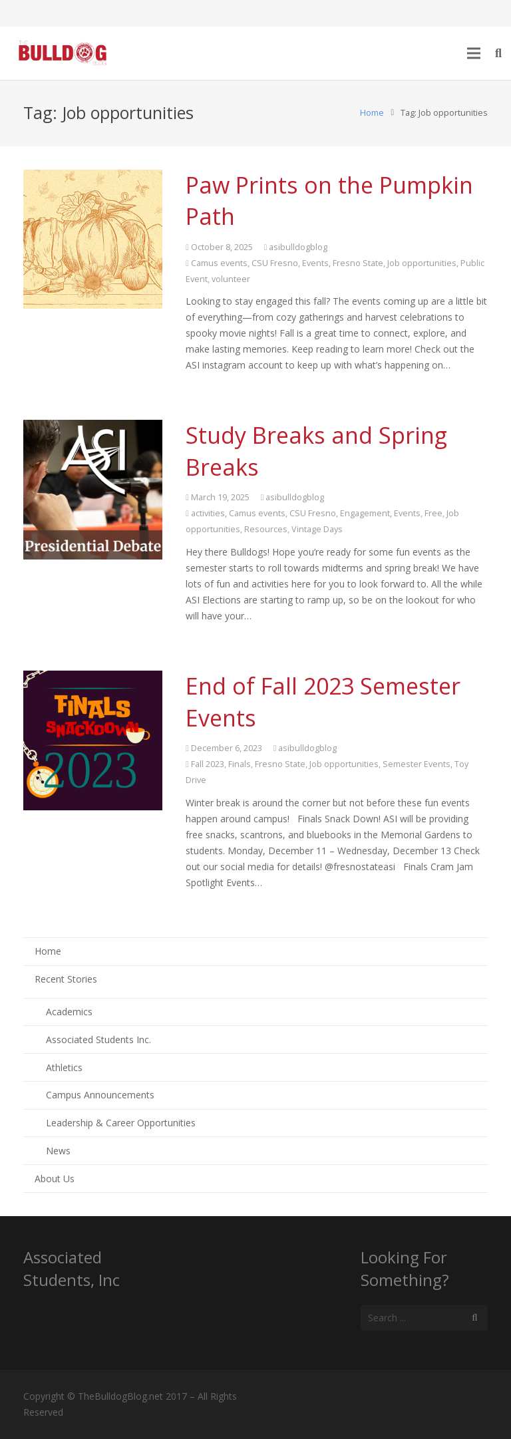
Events (315, 263)
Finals (239, 764)
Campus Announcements (100, 1094)
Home (372, 112)
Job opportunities (421, 263)
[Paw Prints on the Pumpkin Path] (92, 239)
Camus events (219, 263)
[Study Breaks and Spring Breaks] (92, 489)
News (58, 1150)
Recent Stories (66, 979)
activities (208, 513)
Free (433, 513)
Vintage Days (317, 529)
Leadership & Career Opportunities (121, 1122)
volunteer (231, 279)
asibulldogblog (298, 247)
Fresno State (358, 263)
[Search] (475, 1318)
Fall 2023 (207, 764)
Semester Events (416, 764)
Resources (265, 529)
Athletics (64, 1067)
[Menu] (473, 53)
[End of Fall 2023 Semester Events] (92, 740)
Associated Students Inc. (98, 1039)
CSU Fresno (275, 263)
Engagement (365, 513)
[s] (424, 1318)
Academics (69, 1011)
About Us (55, 1178)
